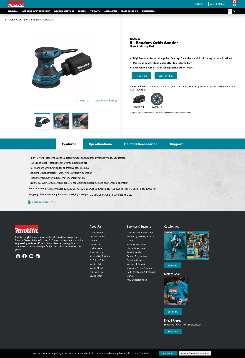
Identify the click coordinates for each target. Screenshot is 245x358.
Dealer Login (96, 276)
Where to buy (166, 75)
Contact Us (95, 244)
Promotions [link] (148, 11)
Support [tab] (176, 144)
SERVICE (200, 4)
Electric (28, 19)
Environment (96, 248)
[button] (234, 4)
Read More (141, 75)
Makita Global (96, 268)
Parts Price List (134, 252)
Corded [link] (82, 11)
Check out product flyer (43, 201)
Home (12, 19)
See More (172, 265)
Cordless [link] (13, 11)
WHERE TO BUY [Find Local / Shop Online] (217, 4)
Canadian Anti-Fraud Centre (140, 232)
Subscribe (173, 331)
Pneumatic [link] (95, 11)
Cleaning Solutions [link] (64, 11)
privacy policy (124, 353)
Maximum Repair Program (139, 268)
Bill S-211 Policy (97, 260)
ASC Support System (137, 280)
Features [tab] (69, 144)
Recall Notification (135, 260)
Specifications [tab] (100, 144)
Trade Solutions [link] (129, 11)
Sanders (38, 19)
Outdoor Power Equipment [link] (35, 11)
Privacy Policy (96, 252)
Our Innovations (97, 236)
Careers (93, 240)
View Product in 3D (106, 100)
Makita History (96, 232)
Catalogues (171, 226)
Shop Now (173, 311)
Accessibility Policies (100, 256)
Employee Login (97, 272)
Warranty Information (137, 264)
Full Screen (82, 100)
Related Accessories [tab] (140, 144)
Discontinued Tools (136, 248)
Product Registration (137, 256)
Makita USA (95, 264)
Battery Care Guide (136, 244)
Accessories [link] (110, 11)
